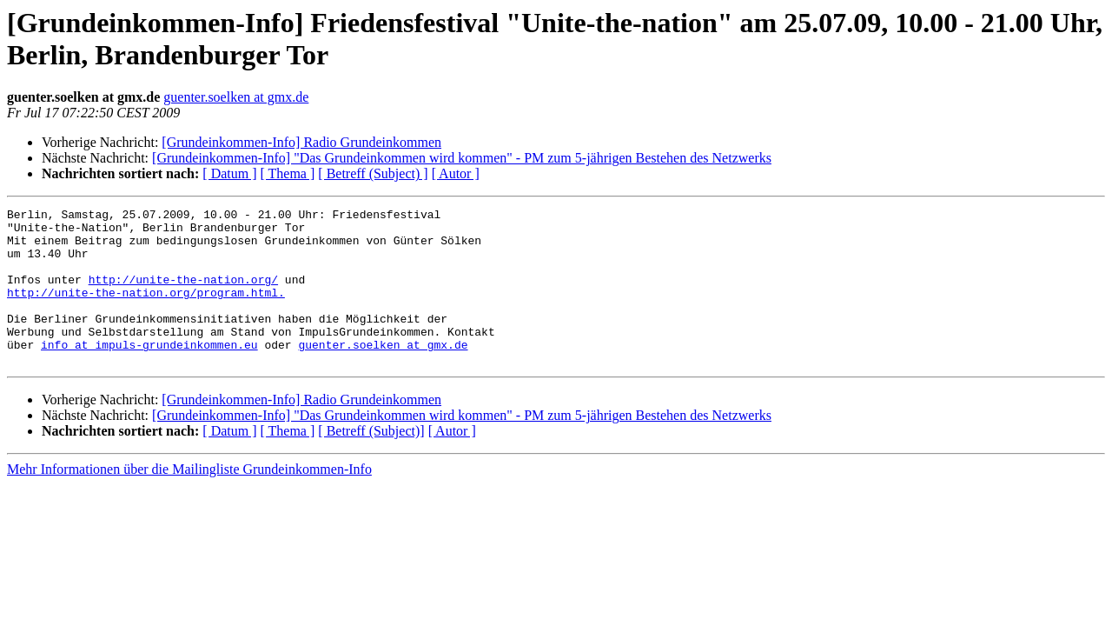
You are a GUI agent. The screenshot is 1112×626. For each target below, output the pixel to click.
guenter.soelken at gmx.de (235, 97)
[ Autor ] (456, 173)
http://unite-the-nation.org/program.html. (146, 310)
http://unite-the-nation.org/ (183, 295)
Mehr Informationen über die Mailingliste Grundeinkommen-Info (189, 500)
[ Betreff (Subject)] (371, 462)
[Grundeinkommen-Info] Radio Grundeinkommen (301, 142)
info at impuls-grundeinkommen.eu (149, 373)
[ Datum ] (229, 173)
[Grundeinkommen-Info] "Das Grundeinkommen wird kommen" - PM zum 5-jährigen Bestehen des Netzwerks (461, 157)
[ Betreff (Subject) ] (372, 173)
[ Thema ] (288, 173)
